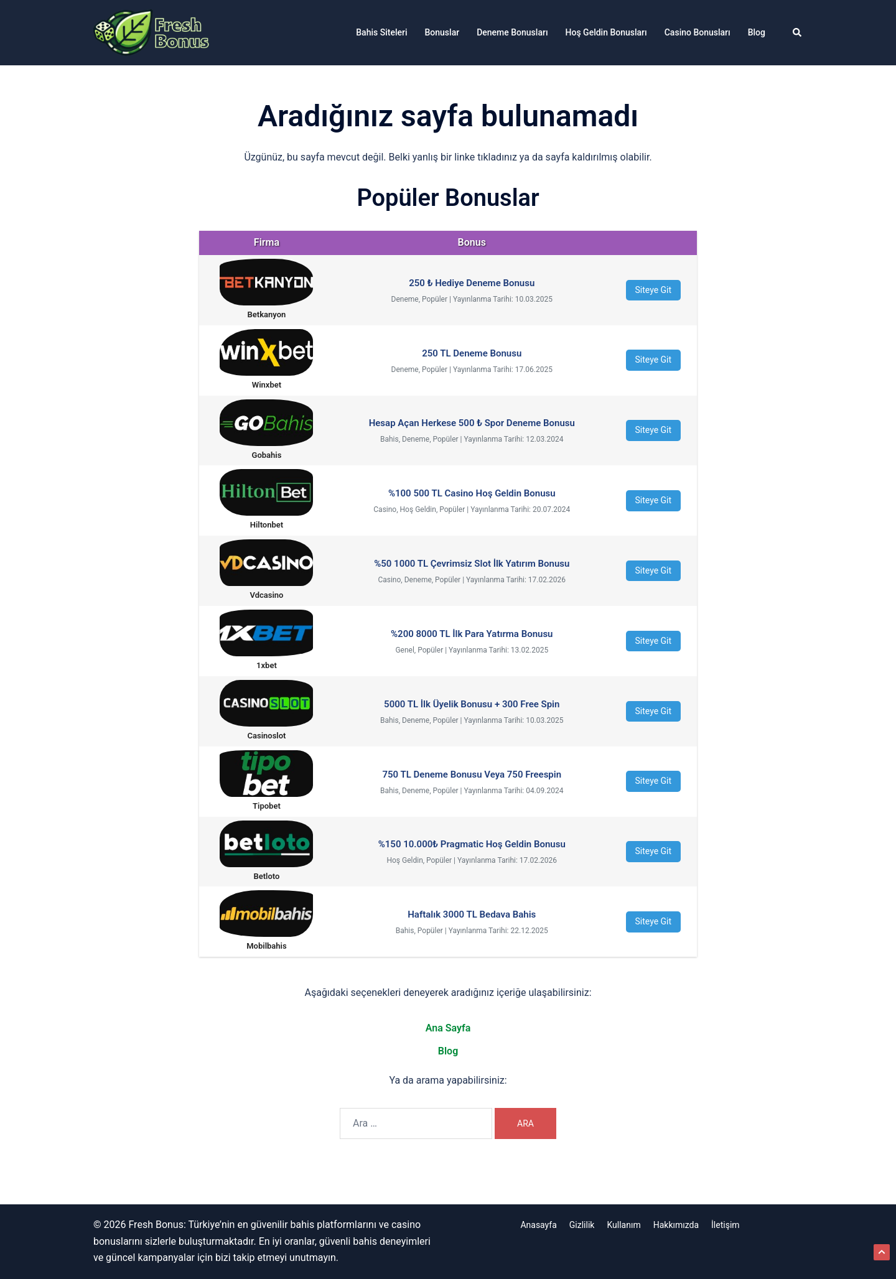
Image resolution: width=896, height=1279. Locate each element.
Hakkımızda (676, 1225)
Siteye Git (653, 290)
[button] (798, 32)
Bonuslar (442, 32)
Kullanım (623, 1225)
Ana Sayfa (448, 1028)
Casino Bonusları (697, 32)
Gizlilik (582, 1225)
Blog (756, 32)
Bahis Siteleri (381, 32)
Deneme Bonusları (512, 32)
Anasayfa (538, 1225)
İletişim (725, 1225)
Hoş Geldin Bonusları (606, 32)
